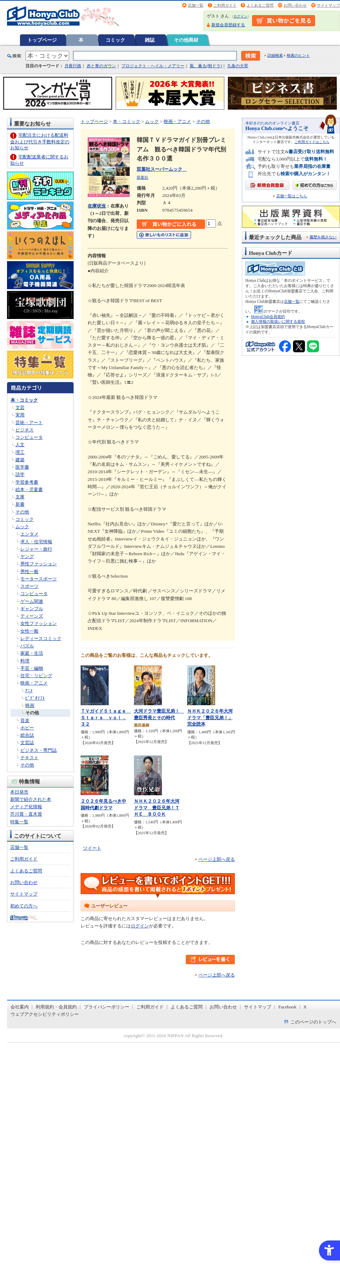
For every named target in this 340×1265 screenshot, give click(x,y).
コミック (115, 40)
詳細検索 (275, 55)
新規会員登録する (228, 24)
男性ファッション (38, 563)
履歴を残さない (323, 237)
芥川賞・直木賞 (26, 814)
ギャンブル (31, 608)
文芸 (20, 407)
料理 (24, 661)
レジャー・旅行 (36, 549)
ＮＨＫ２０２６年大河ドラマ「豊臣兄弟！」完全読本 (210, 717)
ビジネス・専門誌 (38, 750)
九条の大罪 (237, 65)
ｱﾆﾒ (29, 690)
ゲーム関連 (31, 601)
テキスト (29, 757)
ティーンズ (31, 616)
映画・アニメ (34, 683)
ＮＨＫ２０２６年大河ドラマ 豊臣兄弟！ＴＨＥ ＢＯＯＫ (156, 807)
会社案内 (20, 1006)
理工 (20, 452)
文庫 (20, 496)
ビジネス (24, 430)
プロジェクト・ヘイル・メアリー (152, 65)
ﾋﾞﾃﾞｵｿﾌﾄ (35, 698)
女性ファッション (38, 623)
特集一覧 (19, 821)
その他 (22, 512)
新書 (20, 504)
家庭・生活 (31, 653)
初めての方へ (24, 906)
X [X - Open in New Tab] (305, 1006)
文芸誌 (27, 742)
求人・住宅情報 (36, 541)
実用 (20, 414)
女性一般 (29, 631)
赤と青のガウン (101, 65)
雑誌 (150, 40)
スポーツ (29, 586)
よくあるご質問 (259, 5)
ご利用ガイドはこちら (311, 142)
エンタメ (29, 534)
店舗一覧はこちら (291, 196)
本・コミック (24, 400)
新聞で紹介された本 (30, 799)
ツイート (92, 848)
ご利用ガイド (225, 5)
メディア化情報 (26, 806)
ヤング (27, 556)
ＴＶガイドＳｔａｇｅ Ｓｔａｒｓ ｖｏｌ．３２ (106, 717)
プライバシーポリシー (106, 1006)
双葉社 (142, 177)
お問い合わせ (295, 5)
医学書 (22, 467)
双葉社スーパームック (162, 169)
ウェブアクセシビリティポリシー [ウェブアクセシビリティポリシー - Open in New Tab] (45, 1014)
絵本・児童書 (29, 489)
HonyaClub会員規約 (268, 316)
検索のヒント (298, 55)
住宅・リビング (36, 675)
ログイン (240, 16)
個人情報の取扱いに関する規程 (278, 321)
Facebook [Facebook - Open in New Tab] (287, 1006)
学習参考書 (26, 482)
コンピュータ (29, 437)
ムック (22, 526)
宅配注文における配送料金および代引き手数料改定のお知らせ (39, 141)
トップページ (42, 40)
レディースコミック (40, 638)
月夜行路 (72, 65)
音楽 (24, 720)
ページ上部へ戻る (216, 859)
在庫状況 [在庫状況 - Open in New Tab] (97, 206)
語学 (20, 474)
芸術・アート (29, 422)
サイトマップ (328, 5)
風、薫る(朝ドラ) (206, 65)
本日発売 (19, 792)
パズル (27, 645)
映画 (29, 705)
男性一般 (29, 571)
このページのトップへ (313, 1022)
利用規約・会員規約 (56, 1006)
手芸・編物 (31, 668)
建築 (20, 459)
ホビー (27, 727)
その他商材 (186, 40)
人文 (20, 444)
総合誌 (27, 735)
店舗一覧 (195, 5)
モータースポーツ (38, 579)
